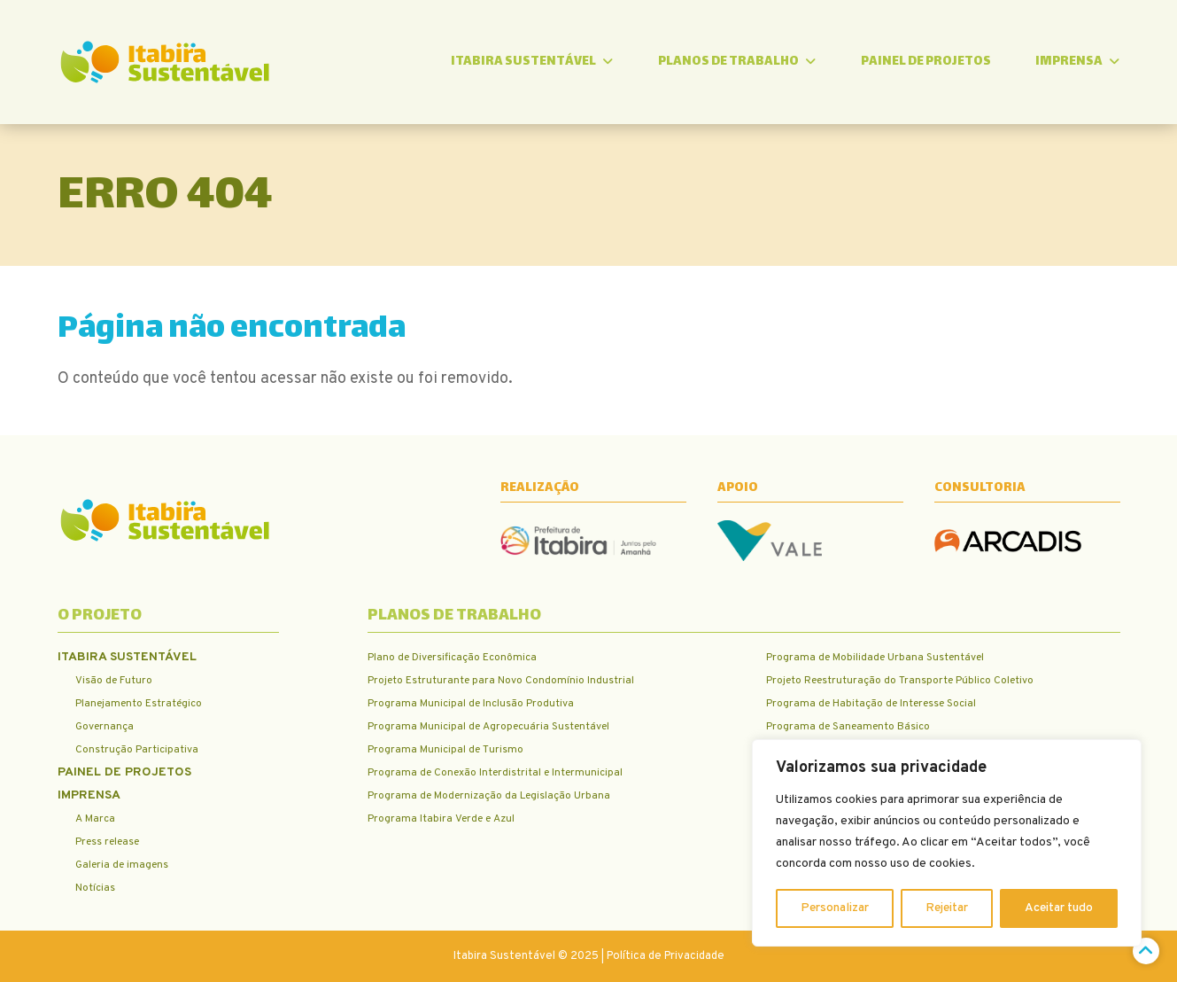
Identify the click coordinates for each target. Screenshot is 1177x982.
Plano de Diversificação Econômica (452, 658)
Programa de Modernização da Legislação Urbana (489, 796)
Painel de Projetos (926, 62)
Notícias (95, 888)
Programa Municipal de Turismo (445, 750)
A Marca (95, 819)
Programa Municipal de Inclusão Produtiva (471, 704)
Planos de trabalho (737, 62)
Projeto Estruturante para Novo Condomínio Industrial (501, 681)
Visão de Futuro (113, 681)
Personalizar (835, 908)
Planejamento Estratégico (138, 704)
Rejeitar (946, 908)
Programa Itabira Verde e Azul (441, 819)
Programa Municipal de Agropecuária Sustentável (488, 727)
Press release (107, 842)
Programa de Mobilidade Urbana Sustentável (875, 658)
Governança (104, 727)
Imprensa (1077, 62)
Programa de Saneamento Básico (848, 727)
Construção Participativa (136, 750)
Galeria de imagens (121, 865)
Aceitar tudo (1059, 908)
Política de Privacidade (665, 956)
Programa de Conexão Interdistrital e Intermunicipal (495, 773)
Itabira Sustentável (532, 62)
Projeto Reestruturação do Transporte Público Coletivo (900, 681)
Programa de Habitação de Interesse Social (871, 704)
